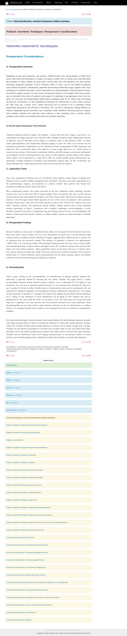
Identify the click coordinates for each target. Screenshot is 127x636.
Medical (48, 3)
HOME (27, 3)
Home (7, 9)
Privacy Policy (49, 630)
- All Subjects (13, 373)
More (95, 3)
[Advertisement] (108, 39)
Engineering (58, 3)
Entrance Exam (86, 3)
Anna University (38, 3)
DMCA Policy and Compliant (73, 630)
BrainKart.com (16, 2)
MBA (66, 3)
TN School (74, 3)
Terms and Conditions (59, 630)
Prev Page (10, 14)
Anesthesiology (16, 9)
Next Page (86, 14)
